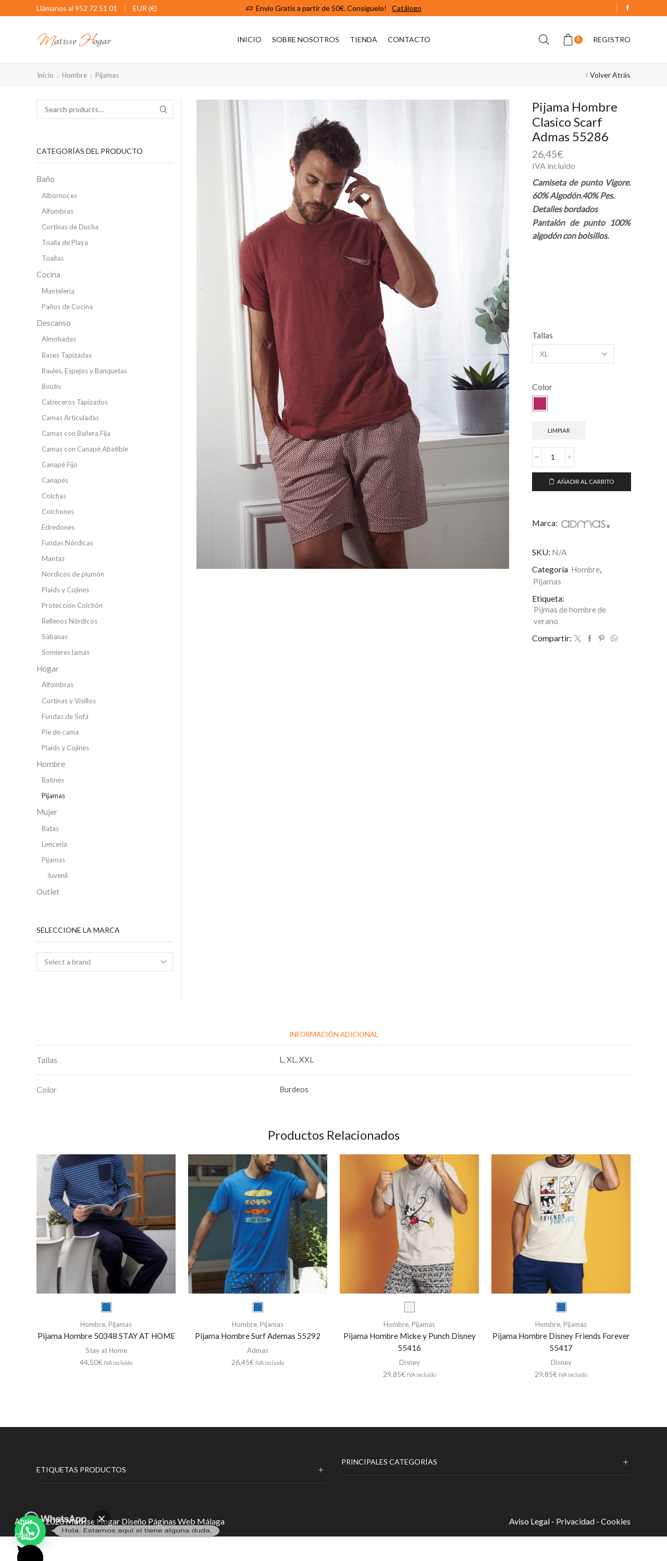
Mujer (47, 832)
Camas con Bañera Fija (78, 441)
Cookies (616, 1545)
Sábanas (55, 651)
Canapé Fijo (60, 473)
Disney (409, 1386)
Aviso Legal (529, 1545)
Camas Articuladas (72, 425)
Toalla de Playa (66, 244)
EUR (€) (145, 8)
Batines (54, 799)
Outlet (48, 915)
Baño (45, 179)
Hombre (76, 74)
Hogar (48, 684)
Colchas (55, 506)
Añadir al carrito (586, 483)
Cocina (48, 277)
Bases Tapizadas (68, 360)
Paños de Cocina (69, 310)
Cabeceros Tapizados (76, 409)
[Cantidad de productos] (553, 458)
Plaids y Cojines (67, 603)
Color (542, 387)
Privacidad (575, 1545)
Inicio (249, 39)
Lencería (55, 865)
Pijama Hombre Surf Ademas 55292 (257, 1359)
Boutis (52, 392)
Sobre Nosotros (305, 39)
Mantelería (59, 294)
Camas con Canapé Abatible (87, 457)
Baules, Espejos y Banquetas (88, 376)
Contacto (409, 39)
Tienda (363, 39)
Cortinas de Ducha (72, 228)
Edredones (59, 538)
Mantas (54, 570)
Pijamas (109, 74)
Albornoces (60, 195)
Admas (257, 1374)
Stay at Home (106, 1386)
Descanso (53, 327)
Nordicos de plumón (74, 586)
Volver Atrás (610, 74)
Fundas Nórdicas (68, 554)
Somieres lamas (67, 667)
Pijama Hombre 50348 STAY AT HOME (106, 1366)
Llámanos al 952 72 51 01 (76, 8)
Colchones (59, 522)
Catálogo (407, 8)
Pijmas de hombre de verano (571, 618)
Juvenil (58, 898)
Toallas (53, 260)
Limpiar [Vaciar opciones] (560, 430)
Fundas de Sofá (66, 733)
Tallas (542, 335)
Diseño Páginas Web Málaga (173, 1545)
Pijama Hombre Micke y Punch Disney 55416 (409, 1366)
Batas (51, 849)
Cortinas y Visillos (71, 717)
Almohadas (60, 344)
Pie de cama (61, 749)
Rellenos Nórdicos (71, 635)
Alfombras (58, 212)
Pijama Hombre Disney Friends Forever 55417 (560, 1366)
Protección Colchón (74, 619)
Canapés (56, 489)
